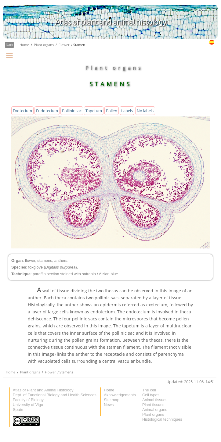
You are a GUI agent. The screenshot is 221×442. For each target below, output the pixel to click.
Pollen (111, 110)
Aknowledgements (120, 395)
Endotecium (47, 110)
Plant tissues (153, 404)
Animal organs (154, 409)
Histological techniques (162, 419)
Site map (111, 399)
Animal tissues (155, 399)
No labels (145, 110)
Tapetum (93, 110)
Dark (9, 44)
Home (25, 44)
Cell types (150, 395)
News (109, 404)
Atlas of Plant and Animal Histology (43, 390)
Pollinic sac (72, 110)
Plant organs (44, 44)
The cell (149, 390)
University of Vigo (28, 404)
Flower (64, 44)
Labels (127, 110)
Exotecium (22, 110)
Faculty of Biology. (29, 399)
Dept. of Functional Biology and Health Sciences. (55, 395)
